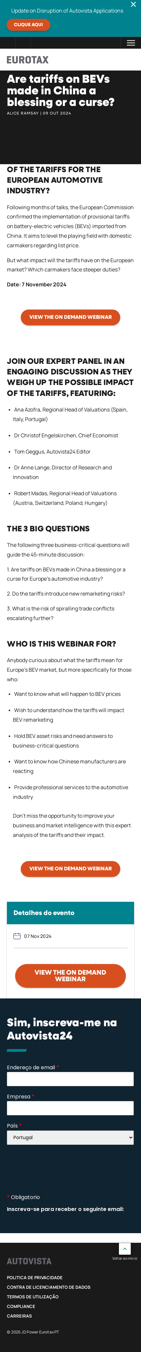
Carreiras (19, 1316)
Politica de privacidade (35, 1277)
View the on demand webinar (70, 976)
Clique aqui (28, 25)
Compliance (21, 1306)
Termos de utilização (33, 1297)
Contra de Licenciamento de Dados (49, 1287)
